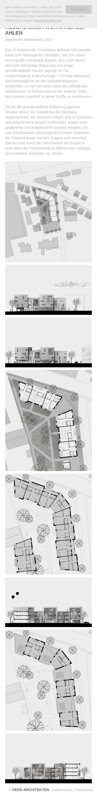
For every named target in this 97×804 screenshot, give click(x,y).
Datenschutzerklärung (47, 20)
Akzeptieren (79, 9)
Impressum (84, 790)
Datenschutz (62, 790)
